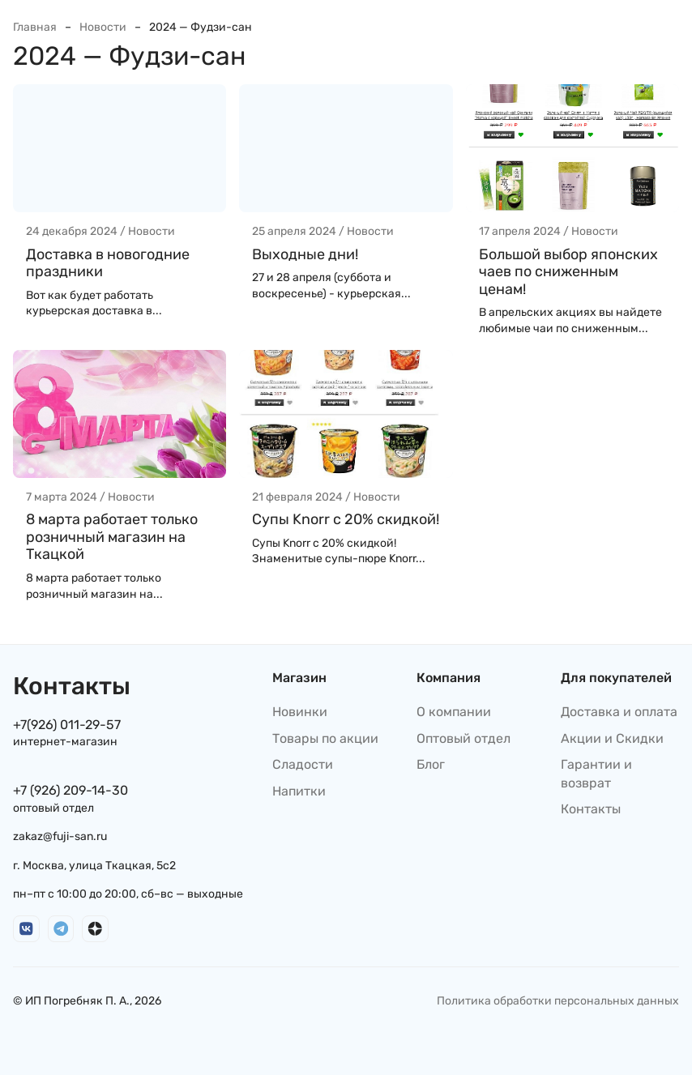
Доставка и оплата (619, 711)
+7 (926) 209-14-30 (70, 790)
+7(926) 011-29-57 (67, 724)
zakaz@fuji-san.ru (60, 836)
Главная (35, 27)
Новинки (299, 711)
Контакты (591, 809)
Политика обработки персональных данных (558, 1001)
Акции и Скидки (612, 738)
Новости (102, 27)
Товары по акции (325, 738)
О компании (453, 711)
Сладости (302, 764)
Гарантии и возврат (596, 773)
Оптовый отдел (463, 738)
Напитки (299, 791)
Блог (430, 764)
